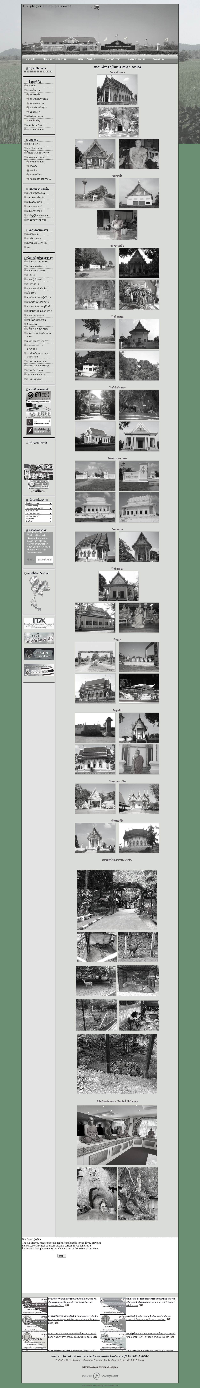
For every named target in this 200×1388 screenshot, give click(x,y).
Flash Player (48, 6)
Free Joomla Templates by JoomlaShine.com (100, 1385)
